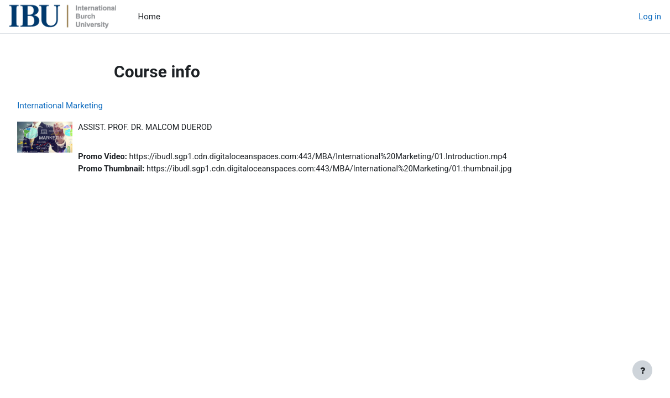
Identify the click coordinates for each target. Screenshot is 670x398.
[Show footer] (642, 370)
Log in (649, 17)
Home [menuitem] (149, 17)
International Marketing (85, 106)
